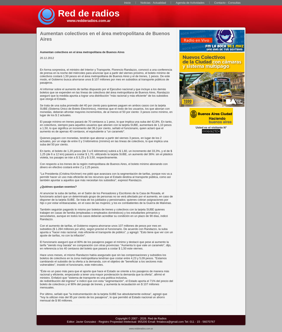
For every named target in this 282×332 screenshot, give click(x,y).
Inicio (127, 2)
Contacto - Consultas (227, 2)
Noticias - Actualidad (153, 2)
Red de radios (89, 13)
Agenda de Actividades (190, 2)
